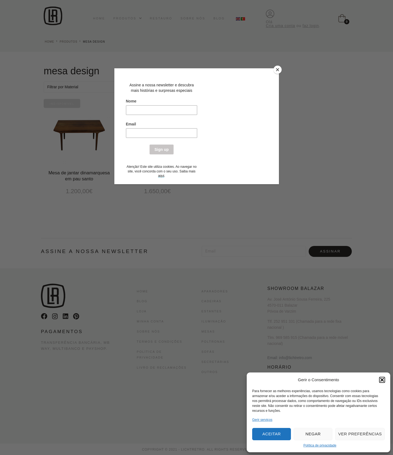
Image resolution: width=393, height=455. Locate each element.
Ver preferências (360, 433)
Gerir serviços (262, 420)
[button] (382, 380)
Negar (313, 433)
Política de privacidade (320, 445)
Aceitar (271, 433)
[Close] (277, 70)
